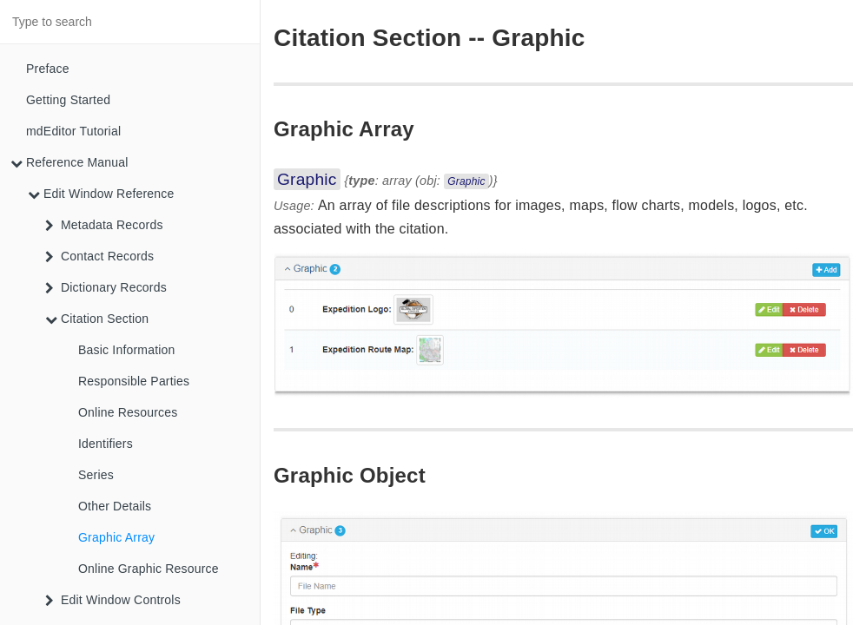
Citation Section (97, 319)
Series (96, 475)
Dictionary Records (106, 287)
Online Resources (127, 412)
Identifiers (105, 444)
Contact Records (99, 256)
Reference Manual (69, 162)
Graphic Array (116, 537)
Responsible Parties (133, 381)
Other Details (114, 506)
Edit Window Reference (101, 194)
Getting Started (68, 100)
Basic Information (126, 350)
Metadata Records (104, 225)
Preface (47, 69)
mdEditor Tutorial (73, 131)
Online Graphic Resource (148, 569)
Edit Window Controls (113, 600)
